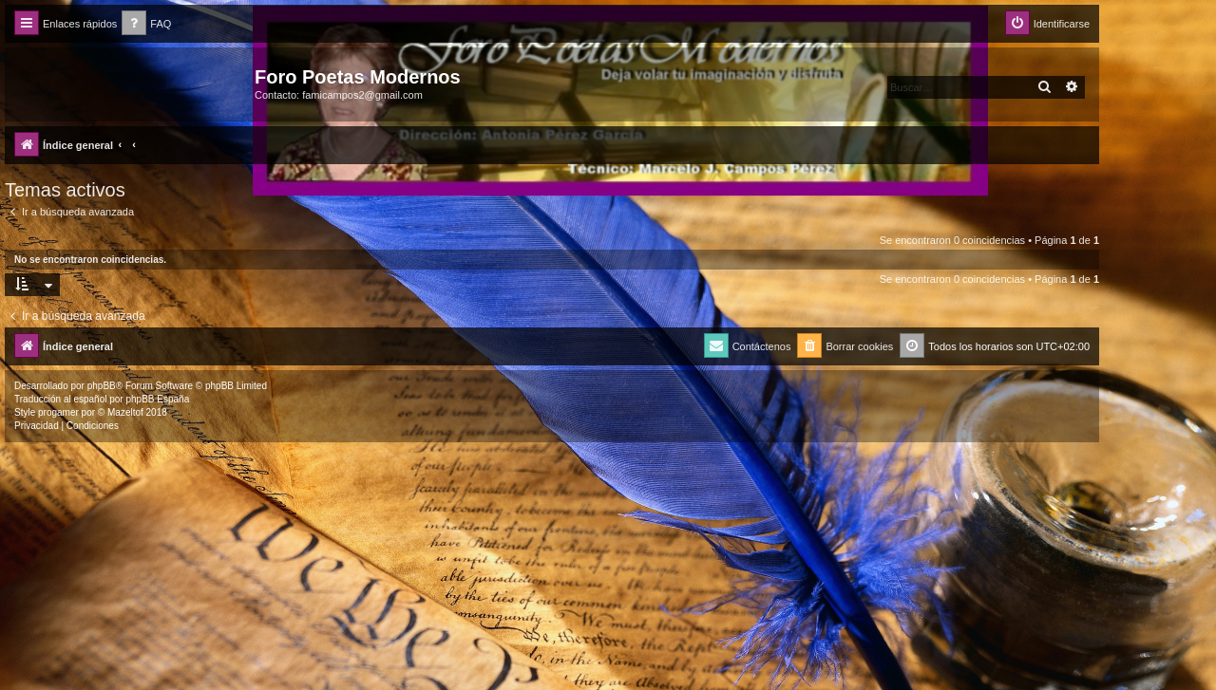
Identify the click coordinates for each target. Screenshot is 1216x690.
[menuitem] (146, 24)
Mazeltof (125, 412)
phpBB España (157, 399)
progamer (58, 412)
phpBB (101, 386)
